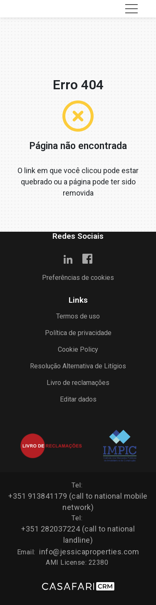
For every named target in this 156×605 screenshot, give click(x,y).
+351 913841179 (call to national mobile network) (78, 502)
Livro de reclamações (78, 383)
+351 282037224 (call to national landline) (78, 534)
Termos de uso (78, 316)
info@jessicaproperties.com (89, 551)
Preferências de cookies (78, 278)
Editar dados (78, 399)
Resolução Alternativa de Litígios (78, 366)
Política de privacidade (78, 333)
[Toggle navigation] (131, 8)
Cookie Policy (78, 349)
